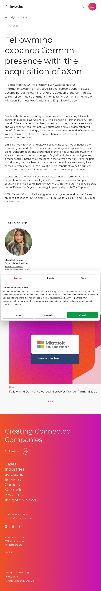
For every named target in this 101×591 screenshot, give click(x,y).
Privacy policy (12, 576)
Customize (50, 315)
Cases (10, 464)
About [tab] (83, 278)
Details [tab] (50, 278)
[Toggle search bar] (84, 6)
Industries (14, 469)
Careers (12, 484)
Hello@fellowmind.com (17, 269)
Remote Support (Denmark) (19, 581)
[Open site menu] (92, 7)
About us (14, 494)
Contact (9, 552)
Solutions (14, 474)
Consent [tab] (18, 278)
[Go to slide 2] (50, 401)
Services (13, 479)
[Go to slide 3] (52, 401)
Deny (18, 315)
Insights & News (20, 500)
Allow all (83, 315)
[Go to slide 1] (48, 401)
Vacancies (14, 489)
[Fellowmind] (15, 6)
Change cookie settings (17, 572)
